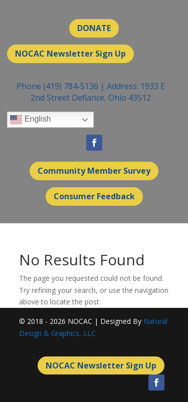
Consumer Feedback (94, 196)
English (30, 120)
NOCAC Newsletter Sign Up (70, 53)
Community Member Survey (94, 170)
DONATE (94, 28)
